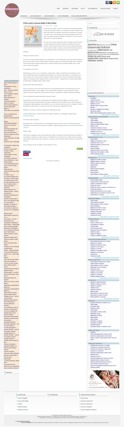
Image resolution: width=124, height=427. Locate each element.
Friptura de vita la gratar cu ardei (100, 152)
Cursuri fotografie (22, 398)
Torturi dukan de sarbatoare (11, 110)
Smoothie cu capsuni (96, 321)
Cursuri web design (23, 401)
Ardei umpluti (94, 120)
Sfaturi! (6, 257)
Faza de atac (24, 16)
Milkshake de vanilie (96, 315)
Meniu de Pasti (96, 54)
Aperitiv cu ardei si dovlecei (98, 282)
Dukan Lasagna (95, 148)
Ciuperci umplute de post (98, 276)
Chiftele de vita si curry (97, 142)
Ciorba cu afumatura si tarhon (99, 183)
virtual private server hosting (89, 422)
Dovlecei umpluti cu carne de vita (100, 144)
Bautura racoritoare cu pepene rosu (100, 302)
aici (59, 113)
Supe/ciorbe (113, 58)
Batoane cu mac (95, 103)
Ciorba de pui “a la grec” (97, 194)
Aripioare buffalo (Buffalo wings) (99, 124)
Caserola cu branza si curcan (99, 128)
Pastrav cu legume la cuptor (98, 235)
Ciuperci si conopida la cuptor (99, 250)
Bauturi (99, 45)
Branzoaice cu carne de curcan (99, 293)
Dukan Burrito (94, 146)
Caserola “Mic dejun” (96, 211)
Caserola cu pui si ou (96, 131)
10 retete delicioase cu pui (11, 182)
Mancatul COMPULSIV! (10, 237)
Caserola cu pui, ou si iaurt (98, 133)
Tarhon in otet (8, 92)
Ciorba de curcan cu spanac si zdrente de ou (103, 187)
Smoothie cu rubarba (96, 323)
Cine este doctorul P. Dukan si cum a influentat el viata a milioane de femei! (11, 366)
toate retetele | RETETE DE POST (109, 278)
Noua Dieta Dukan (106, 8)
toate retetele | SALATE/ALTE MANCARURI (107, 257)
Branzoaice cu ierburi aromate (99, 295)
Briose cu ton (94, 221)
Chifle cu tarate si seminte (98, 163)
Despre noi (65, 8)
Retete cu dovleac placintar (11, 117)
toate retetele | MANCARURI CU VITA (108, 155)
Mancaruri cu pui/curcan (100, 51)
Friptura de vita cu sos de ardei (99, 150)
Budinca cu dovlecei (96, 243)
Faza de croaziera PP (35, 16)
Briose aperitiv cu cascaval (98, 297)
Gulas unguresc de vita (97, 154)
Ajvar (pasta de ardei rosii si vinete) (100, 241)
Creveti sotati (94, 226)
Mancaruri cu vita (105, 52)
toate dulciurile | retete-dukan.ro (110, 114)
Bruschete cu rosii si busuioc (99, 267)
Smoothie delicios (95, 324)
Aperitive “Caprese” (96, 289)
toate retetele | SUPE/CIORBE (110, 196)
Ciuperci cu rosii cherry (97, 247)
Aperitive (92, 44)
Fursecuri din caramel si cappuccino (101, 349)
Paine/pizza (115, 54)
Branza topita (94, 291)
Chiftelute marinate (96, 213)
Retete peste (105, 56)
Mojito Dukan (94, 317)
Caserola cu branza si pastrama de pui (101, 129)
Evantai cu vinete (95, 256)
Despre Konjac (8, 213)
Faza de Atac (8, 357)
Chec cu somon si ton (97, 222)
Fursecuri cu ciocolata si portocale (100, 347)
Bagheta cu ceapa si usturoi (98, 159)
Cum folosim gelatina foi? (11, 176)
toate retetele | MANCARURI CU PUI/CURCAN (106, 135)
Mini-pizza (93, 167)
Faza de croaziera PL (49, 16)
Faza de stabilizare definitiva (79, 16)
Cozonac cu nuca (95, 356)
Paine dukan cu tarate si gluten (99, 174)
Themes (20, 404)
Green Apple (94, 310)
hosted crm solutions (103, 422)
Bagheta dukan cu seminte (98, 161)
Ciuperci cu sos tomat (97, 272)
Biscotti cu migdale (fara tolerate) (100, 109)
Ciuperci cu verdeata (96, 274)
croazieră (25, 127)
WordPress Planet (23, 409)
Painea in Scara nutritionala (11, 141)
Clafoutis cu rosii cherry (97, 252)
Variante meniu (95, 60)
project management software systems (73, 422)
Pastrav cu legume (96, 233)
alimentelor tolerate (28, 115)
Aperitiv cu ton (95, 287)
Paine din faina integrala (97, 168)
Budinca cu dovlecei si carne (99, 141)
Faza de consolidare (10, 344)
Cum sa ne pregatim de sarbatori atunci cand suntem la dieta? (10, 312)
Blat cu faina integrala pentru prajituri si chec (103, 113)
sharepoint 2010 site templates (51, 422)
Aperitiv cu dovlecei (96, 286)
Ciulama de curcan (96, 215)
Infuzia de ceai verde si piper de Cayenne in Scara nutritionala (11, 134)
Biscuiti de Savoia (96, 111)
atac (69, 125)
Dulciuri (105, 47)
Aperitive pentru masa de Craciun (100, 360)
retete (55, 25)
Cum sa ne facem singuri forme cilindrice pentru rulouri (11, 265)
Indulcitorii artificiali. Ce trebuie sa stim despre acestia (10, 347)
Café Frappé (94, 304)
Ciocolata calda (95, 306)
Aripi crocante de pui (96, 122)
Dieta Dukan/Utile (92, 8)
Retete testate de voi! (10, 189)
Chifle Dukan (94, 165)
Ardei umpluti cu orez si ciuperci (99, 204)
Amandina (93, 98)
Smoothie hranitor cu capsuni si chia (101, 326)
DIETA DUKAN (75, 8)
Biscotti (93, 107)
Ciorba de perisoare (96, 189)
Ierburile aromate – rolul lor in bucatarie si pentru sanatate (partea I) (11, 336)
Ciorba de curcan (95, 185)
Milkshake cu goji (95, 313)
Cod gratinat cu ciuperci (97, 224)
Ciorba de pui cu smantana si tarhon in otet (103, 193)
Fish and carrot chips (96, 228)
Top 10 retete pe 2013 (10, 184)
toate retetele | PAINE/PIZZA (111, 175)
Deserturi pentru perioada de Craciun (101, 362)
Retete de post (8, 169)
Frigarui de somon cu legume (99, 230)
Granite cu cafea (95, 308)
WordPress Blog (22, 407)
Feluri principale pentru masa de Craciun (102, 358)
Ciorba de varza (95, 269)
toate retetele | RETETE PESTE (110, 237)
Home (58, 8)
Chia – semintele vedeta (11, 90)
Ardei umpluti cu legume (97, 202)
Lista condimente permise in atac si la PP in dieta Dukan (11, 165)
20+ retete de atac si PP (11, 180)
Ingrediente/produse (93, 50)
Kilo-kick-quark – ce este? (11, 272)
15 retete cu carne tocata (11, 178)
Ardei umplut (94, 118)
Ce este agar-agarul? (10, 327)
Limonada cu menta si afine (98, 312)
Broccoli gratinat (95, 206)
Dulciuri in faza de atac (10, 149)
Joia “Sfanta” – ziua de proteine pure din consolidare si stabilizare (11, 220)
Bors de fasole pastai (96, 180)
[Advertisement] (11, 49)
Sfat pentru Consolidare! (11, 228)
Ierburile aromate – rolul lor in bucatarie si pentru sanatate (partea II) (11, 331)
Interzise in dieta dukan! (11, 198)
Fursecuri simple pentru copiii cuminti (101, 352)
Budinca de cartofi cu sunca (98, 207)
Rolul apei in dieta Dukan (11, 316)
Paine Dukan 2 (95, 172)
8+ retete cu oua (8, 175)
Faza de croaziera (9, 351)
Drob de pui (94, 254)
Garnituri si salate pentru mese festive (101, 336)
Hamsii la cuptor (95, 232)
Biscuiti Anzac (94, 354)
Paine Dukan (94, 170)
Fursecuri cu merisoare (97, 351)
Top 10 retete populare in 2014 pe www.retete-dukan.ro (11, 106)
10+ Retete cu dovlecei (10, 158)
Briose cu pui (94, 126)
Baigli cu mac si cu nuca (97, 102)
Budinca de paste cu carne (98, 209)
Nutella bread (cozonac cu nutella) (100, 345)
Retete (83, 8)
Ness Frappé (94, 319)
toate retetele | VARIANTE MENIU (109, 216)
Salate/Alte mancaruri (98, 58)
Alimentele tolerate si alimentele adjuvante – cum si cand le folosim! (11, 323)
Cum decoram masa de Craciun (99, 363)
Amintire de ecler (95, 100)
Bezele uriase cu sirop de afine (99, 105)
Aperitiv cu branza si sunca (98, 284)
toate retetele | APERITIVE (111, 298)
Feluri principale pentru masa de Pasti (101, 334)
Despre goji (7, 359)
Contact (115, 8)
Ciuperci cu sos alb (96, 248)
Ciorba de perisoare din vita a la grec (101, 191)
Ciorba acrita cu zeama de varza (100, 182)
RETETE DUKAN (25, 421)
